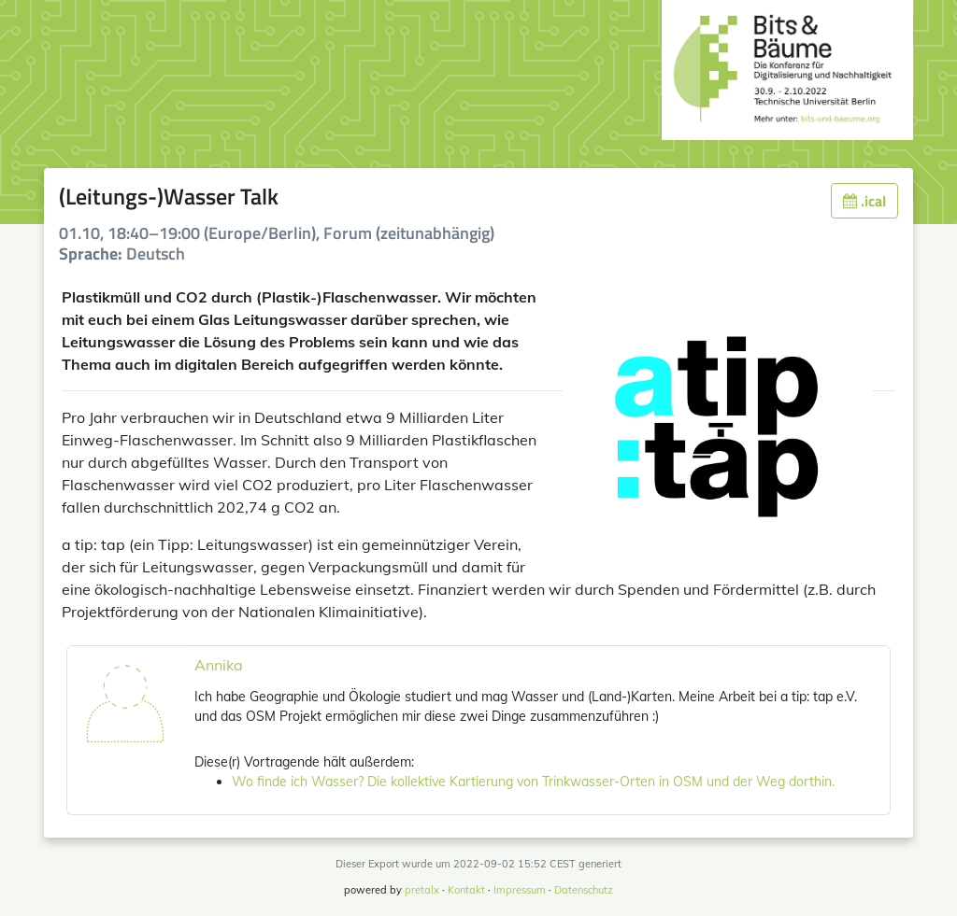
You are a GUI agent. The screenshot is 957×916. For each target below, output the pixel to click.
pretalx (422, 889)
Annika (218, 664)
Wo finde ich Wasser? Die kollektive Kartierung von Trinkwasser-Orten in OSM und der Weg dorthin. (533, 781)
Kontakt (466, 889)
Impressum (519, 889)
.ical (864, 201)
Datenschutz (583, 889)
